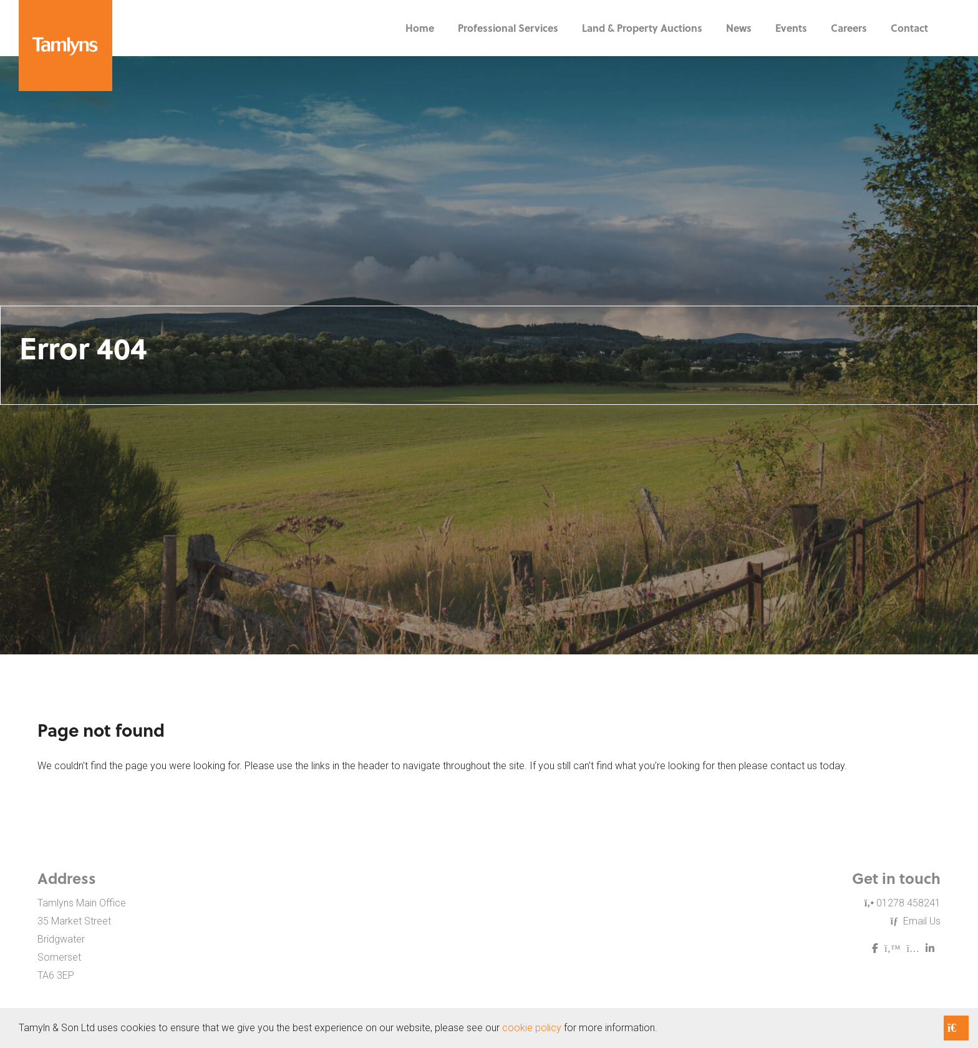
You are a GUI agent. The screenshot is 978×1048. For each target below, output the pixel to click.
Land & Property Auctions (642, 28)
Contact (909, 28)
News (739, 28)
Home (419, 28)
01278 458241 (902, 903)
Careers (849, 28)
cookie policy (531, 1028)
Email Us (916, 921)
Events (791, 28)
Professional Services (508, 28)
